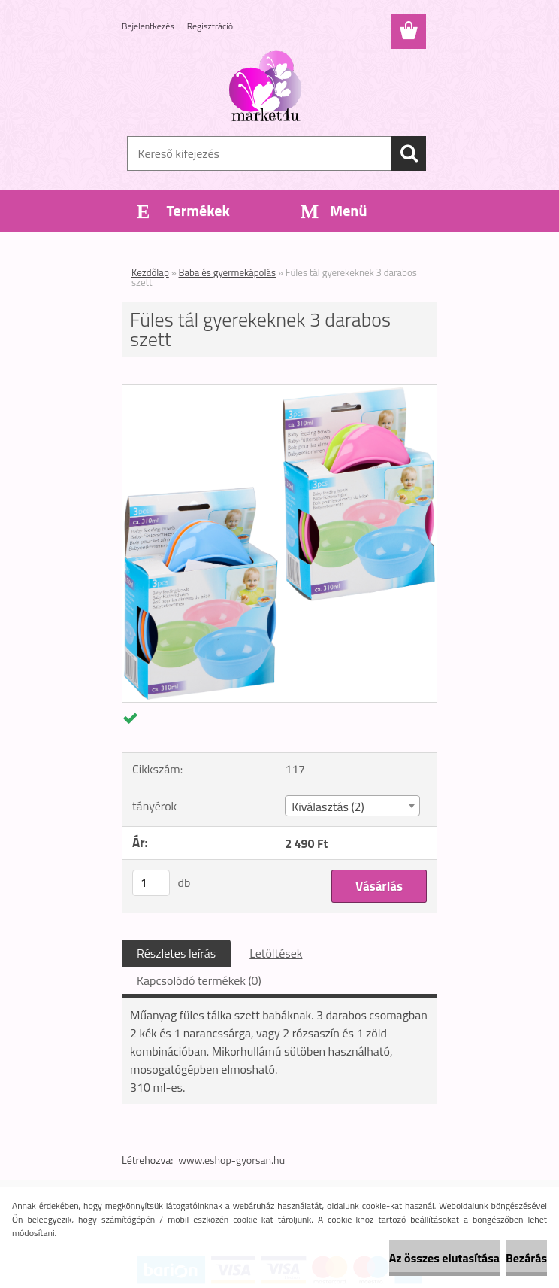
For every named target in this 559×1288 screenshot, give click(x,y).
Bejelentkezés (148, 26)
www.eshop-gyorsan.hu (231, 1160)
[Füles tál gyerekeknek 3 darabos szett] (279, 391)
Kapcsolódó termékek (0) (199, 980)
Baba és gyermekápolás (227, 272)
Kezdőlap (150, 272)
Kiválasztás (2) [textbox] (328, 806)
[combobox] (352, 805)
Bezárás (526, 1258)
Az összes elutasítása (444, 1258)
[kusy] (151, 883)
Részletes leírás (176, 953)
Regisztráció (210, 26)
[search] (408, 153)
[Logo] (270, 87)
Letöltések (275, 953)
